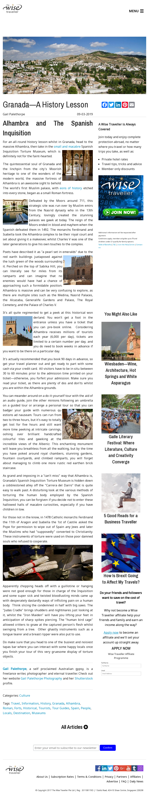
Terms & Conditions (89, 775)
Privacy (109, 775)
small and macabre (67, 145)
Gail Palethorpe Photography (41, 677)
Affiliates (135, 775)
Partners (121, 775)
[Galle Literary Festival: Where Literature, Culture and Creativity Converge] (120, 412)
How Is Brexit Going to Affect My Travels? (121, 577)
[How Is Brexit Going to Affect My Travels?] (120, 551)
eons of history (71, 187)
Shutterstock (84, 677)
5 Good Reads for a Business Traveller (121, 517)
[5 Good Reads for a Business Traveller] (120, 491)
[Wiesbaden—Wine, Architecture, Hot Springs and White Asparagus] (120, 339)
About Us (42, 775)
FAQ (123, 780)
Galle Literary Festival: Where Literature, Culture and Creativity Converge (121, 447)
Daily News (136, 780)
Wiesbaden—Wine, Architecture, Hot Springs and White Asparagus (121, 371)
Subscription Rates (62, 775)
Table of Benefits (105, 243)
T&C (114, 243)
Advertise (112, 780)
